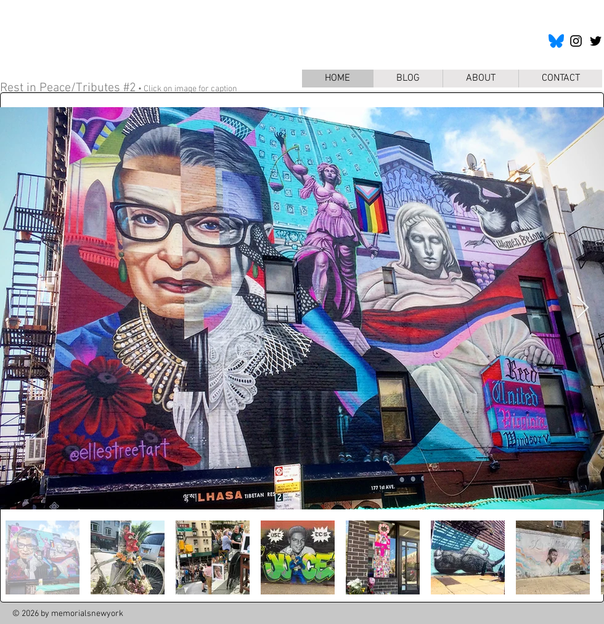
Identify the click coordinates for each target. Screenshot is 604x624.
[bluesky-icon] (556, 41)
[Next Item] (583, 308)
